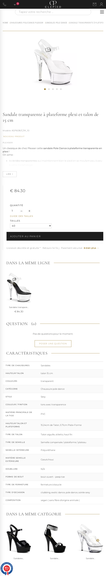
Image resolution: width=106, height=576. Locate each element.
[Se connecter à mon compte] (101, 4)
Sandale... (54, 558)
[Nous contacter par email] (94, 4)
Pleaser (8, 142)
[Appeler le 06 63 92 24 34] (4, 4)
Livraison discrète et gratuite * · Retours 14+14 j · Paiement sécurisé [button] (53, 248)
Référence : (7, 131)
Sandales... (19, 558)
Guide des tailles (21, 216)
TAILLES (15, 220)
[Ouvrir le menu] (102, 12)
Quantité (16, 205)
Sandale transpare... (19, 307)
